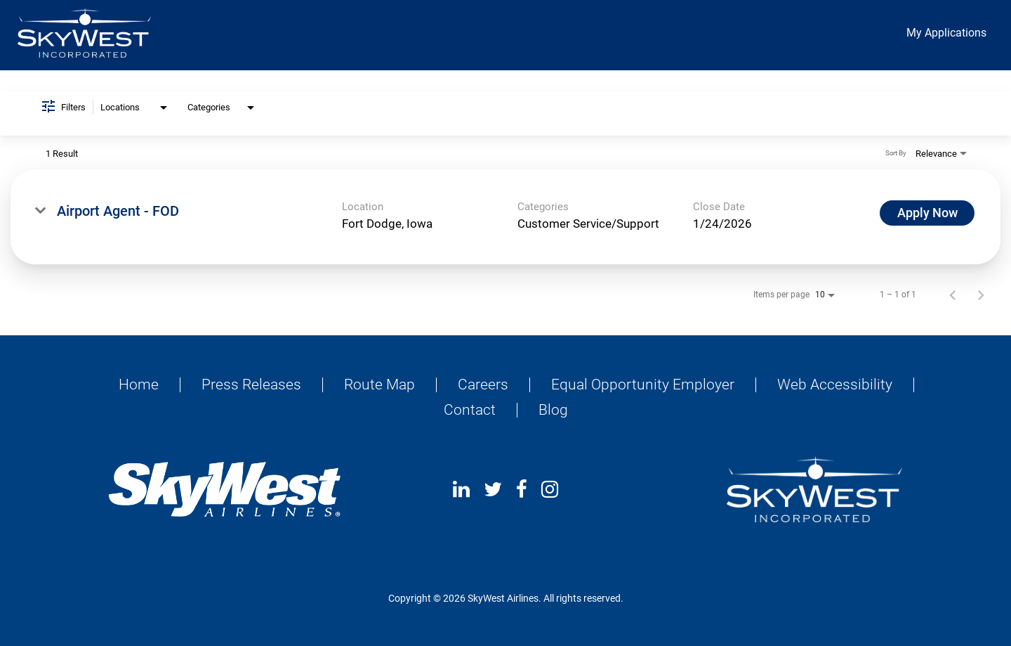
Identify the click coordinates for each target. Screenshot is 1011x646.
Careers (483, 384)
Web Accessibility (834, 384)
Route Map (379, 384)
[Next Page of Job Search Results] (981, 294)
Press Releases (251, 384)
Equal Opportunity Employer (642, 384)
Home (139, 384)
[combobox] (135, 108)
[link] (505, 216)
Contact (470, 410)
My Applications (946, 32)
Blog (553, 410)
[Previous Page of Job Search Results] (953, 294)
